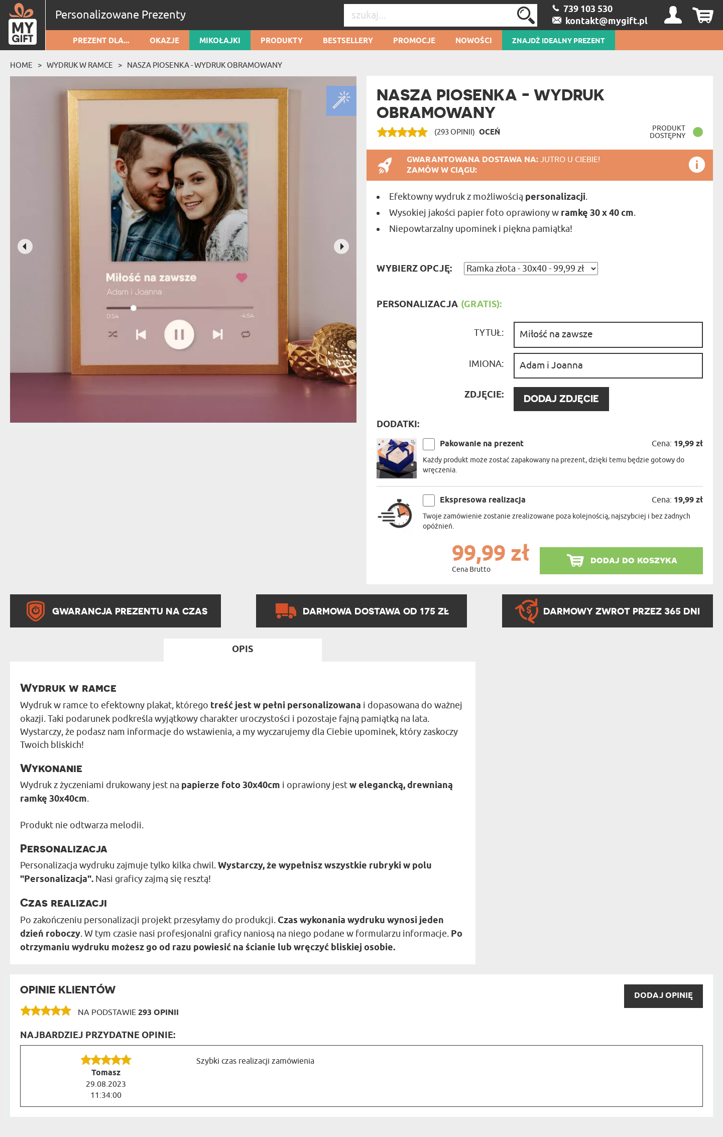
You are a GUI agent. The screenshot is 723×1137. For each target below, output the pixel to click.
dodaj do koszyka (633, 560)
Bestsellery (348, 41)
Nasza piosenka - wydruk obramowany (204, 65)
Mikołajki (219, 41)
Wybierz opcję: (414, 269)
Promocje (414, 41)
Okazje (164, 41)
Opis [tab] (242, 650)
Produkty (282, 41)
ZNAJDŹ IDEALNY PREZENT (558, 41)
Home (21, 65)
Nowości (473, 41)
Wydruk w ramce (80, 65)
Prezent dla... (101, 41)
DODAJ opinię (663, 995)
